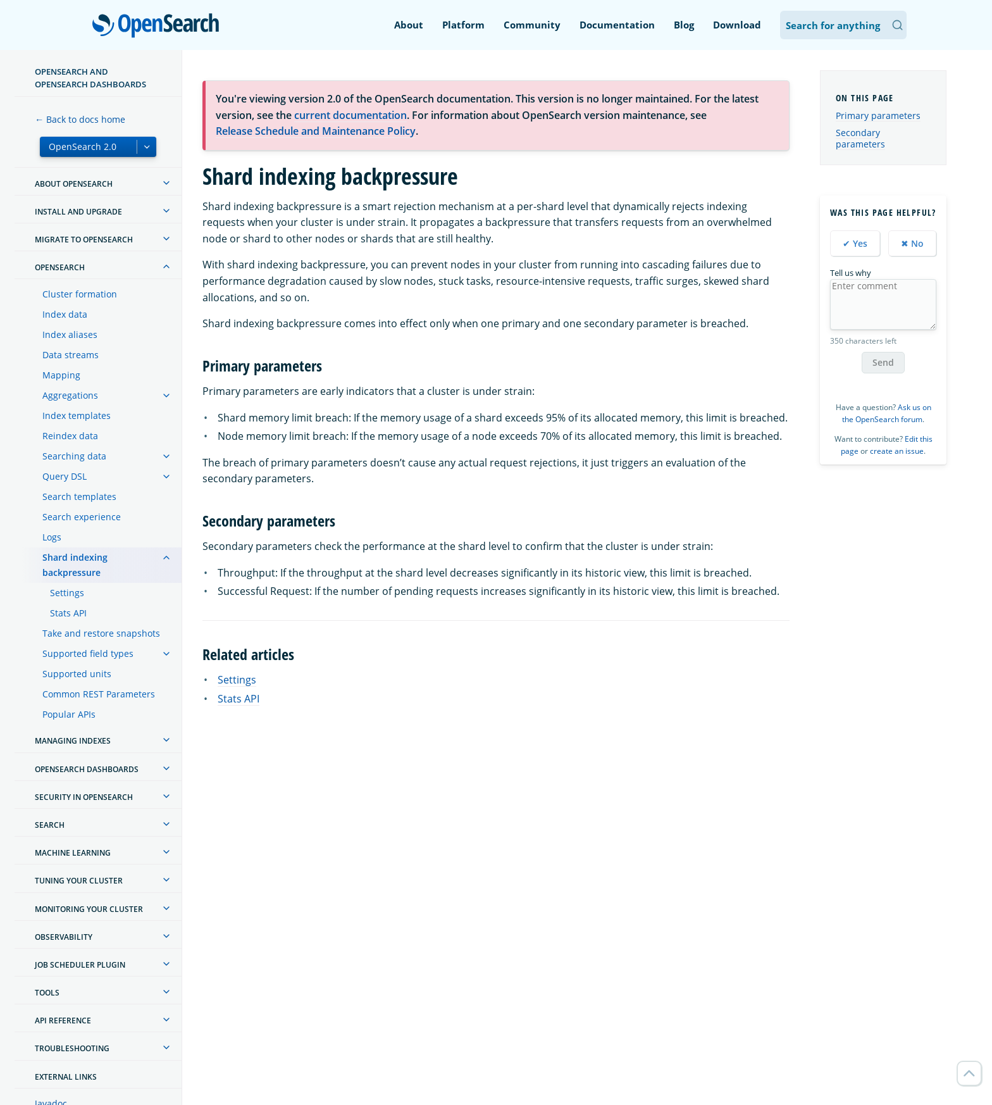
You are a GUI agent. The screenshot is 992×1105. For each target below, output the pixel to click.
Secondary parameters (860, 138)
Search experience (81, 517)
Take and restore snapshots (101, 633)
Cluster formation (79, 294)
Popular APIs (69, 714)
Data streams (70, 355)
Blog (684, 24)
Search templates (79, 496)
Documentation (617, 24)
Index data (64, 314)
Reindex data (70, 436)
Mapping (61, 375)
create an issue (897, 451)
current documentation (350, 115)
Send (883, 362)
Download (737, 24)
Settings (67, 593)
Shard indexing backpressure (75, 564)
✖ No (912, 243)
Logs (51, 537)
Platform (463, 24)
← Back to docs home (80, 119)
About (408, 24)
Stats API (68, 613)
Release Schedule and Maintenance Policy (316, 131)
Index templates (76, 415)
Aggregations (70, 395)
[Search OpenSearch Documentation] (843, 25)
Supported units (76, 674)
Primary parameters (878, 115)
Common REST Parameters (98, 694)
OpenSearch (159, 26)
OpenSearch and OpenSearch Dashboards (90, 78)
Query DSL (64, 476)
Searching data (74, 456)
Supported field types (87, 653)
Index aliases (69, 334)
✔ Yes (855, 243)
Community (532, 24)
